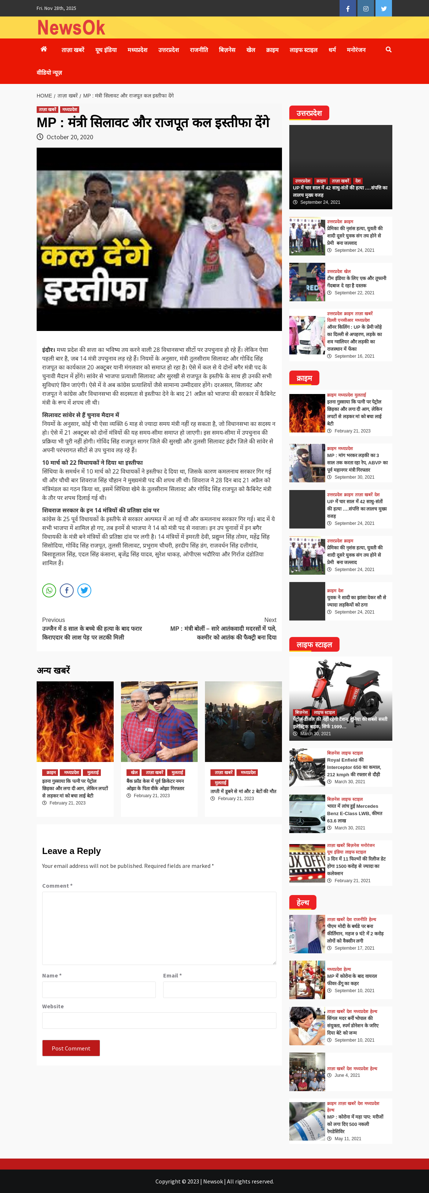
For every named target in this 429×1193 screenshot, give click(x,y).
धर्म (332, 50)
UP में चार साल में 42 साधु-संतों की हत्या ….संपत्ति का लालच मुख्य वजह (357, 509)
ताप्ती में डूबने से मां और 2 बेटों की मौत (243, 791)
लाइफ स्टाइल (304, 50)
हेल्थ (372, 919)
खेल (250, 50)
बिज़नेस (227, 50)
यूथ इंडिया (105, 50)
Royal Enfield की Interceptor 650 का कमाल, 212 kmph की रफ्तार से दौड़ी (354, 767)
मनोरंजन (356, 50)
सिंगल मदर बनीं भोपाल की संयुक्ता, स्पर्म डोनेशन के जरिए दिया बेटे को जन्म (352, 1026)
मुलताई (93, 772)
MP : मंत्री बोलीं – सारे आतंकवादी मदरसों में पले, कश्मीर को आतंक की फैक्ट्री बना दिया (218, 628)
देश (357, 181)
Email (172, 975)
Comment (57, 885)
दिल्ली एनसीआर (340, 320)
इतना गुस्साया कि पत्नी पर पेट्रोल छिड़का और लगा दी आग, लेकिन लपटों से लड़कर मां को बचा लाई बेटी (75, 788)
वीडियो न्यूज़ (49, 73)
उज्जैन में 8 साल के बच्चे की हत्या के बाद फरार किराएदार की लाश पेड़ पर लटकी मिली (101, 628)
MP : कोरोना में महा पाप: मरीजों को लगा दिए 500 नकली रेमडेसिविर (355, 1124)
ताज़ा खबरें (73, 50)
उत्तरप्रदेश (168, 50)
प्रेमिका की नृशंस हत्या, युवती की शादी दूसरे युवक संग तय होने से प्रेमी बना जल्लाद (354, 236)
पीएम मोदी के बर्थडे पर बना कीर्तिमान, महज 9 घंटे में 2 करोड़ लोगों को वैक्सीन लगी (355, 934)
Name (52, 975)
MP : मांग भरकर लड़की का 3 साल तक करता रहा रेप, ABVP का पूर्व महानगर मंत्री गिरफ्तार (357, 463)
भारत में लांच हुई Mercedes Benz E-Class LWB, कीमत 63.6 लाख (354, 813)
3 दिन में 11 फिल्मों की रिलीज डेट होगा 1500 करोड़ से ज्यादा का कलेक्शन (356, 866)
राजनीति (199, 50)
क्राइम (272, 50)
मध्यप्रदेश (137, 50)
